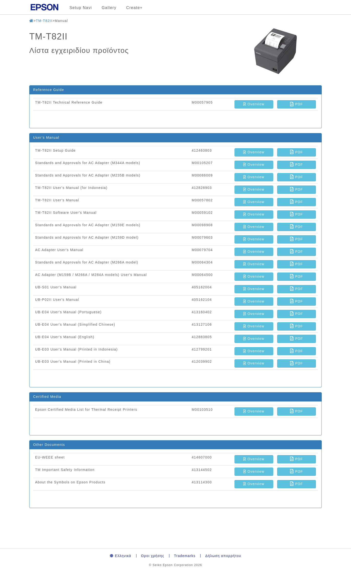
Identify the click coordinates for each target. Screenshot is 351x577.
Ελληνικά (120, 556)
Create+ (134, 8)
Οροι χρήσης (152, 556)
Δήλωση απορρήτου (223, 556)
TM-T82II (44, 21)
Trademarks (184, 556)
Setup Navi (80, 8)
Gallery (109, 8)
